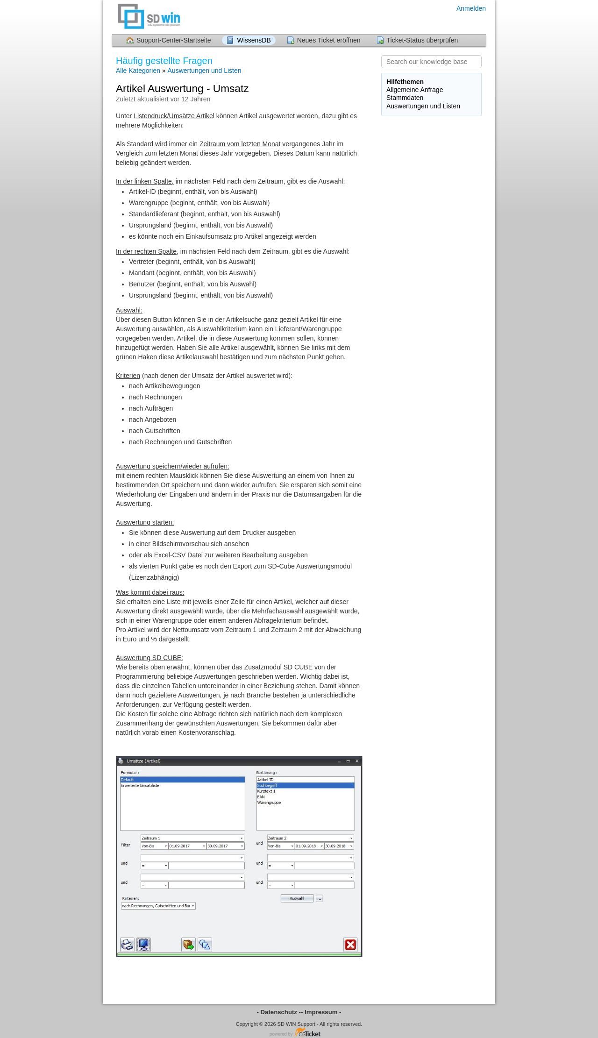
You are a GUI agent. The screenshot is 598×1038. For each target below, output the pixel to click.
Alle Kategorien (138, 70)
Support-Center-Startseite (173, 40)
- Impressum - (321, 1012)
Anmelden (471, 8)
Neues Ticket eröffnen (329, 40)
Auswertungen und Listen (205, 70)
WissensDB (254, 40)
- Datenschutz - (279, 1012)
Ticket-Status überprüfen (422, 40)
